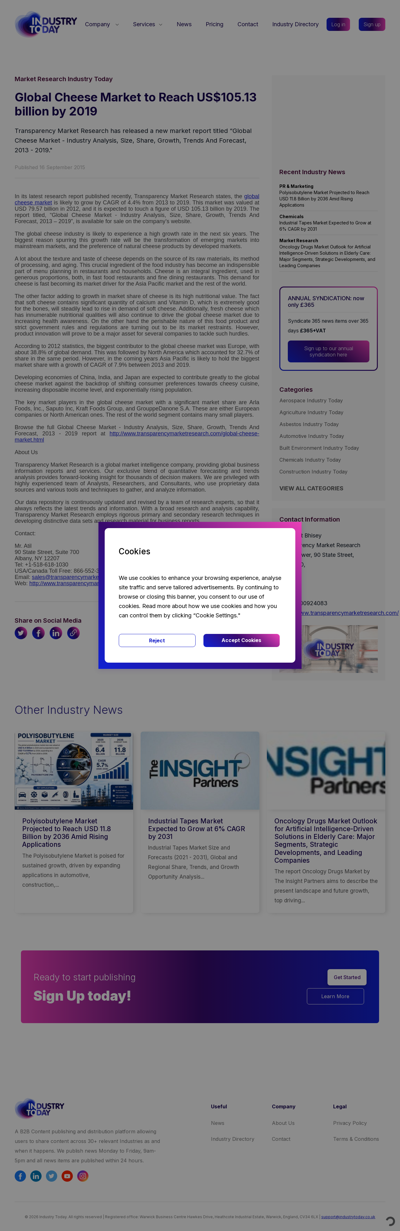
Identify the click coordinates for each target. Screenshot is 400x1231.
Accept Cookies (241, 640)
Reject (157, 640)
